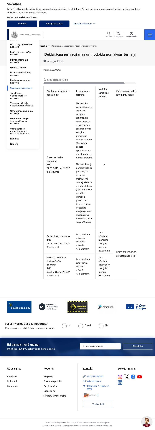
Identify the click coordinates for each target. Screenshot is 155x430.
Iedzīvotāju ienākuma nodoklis (21, 81)
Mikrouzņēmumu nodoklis (19, 97)
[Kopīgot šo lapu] (143, 60)
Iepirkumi (12, 381)
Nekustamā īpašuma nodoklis (20, 109)
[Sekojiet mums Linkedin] (120, 382)
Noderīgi (14, 179)
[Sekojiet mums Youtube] (139, 376)
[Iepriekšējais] (12, 307)
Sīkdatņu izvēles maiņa (54, 395)
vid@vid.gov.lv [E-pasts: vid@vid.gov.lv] (94, 381)
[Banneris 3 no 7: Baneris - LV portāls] (48, 306)
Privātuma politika (52, 381)
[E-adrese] (89, 394)
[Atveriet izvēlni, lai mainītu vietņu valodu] (118, 35)
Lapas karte (49, 390)
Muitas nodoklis (18, 103)
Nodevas (14, 174)
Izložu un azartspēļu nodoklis (20, 89)
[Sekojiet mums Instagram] (120, 377)
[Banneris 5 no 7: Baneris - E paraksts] (107, 306)
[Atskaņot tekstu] (55, 61)
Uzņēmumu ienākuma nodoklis (21, 148)
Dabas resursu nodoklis (22, 67)
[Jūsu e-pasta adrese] (100, 346)
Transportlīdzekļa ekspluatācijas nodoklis (22, 140)
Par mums (12, 386)
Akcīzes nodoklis (18, 62)
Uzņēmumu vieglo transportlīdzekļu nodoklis (19, 157)
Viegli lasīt (48, 376)
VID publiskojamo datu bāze (21, 55)
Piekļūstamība (50, 386)
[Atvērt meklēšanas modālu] (108, 35)
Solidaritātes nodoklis (21, 123)
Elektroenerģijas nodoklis (18, 74)
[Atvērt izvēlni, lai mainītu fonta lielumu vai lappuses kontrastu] (131, 35)
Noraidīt (22, 23)
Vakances (12, 376)
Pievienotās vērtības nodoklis (20, 117)
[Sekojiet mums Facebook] (133, 377)
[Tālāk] (143, 307)
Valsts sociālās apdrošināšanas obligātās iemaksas (20, 167)
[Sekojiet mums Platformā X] (126, 377)
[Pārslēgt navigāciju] (149, 34)
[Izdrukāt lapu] (143, 53)
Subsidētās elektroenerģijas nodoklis (18, 131)
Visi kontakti (98, 404)
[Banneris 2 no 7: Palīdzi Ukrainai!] (19, 306)
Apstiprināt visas (54, 23)
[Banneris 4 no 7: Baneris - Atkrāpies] (77, 306)
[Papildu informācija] (98, 395)
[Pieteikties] (138, 346)
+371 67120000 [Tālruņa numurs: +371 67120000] (95, 376)
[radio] (66, 325)
